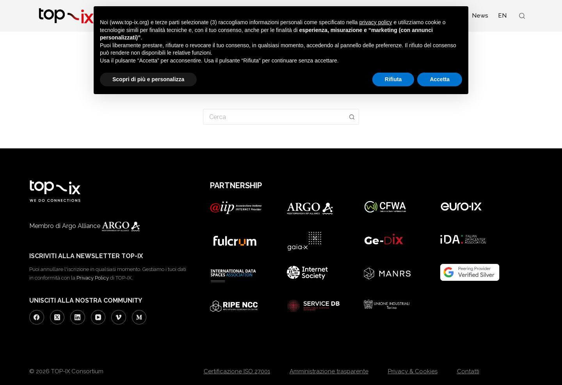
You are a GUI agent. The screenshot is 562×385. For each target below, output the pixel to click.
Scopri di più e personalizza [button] (148, 79)
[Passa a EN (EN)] (502, 15)
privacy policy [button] (375, 22)
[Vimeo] (118, 317)
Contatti (468, 371)
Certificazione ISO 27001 (237, 371)
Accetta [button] (440, 79)
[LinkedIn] (77, 317)
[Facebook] (36, 317)
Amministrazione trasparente (329, 371)
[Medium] (139, 317)
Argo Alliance (111, 226)
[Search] (522, 16)
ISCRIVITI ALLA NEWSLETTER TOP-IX (86, 256)
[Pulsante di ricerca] (352, 117)
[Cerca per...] (274, 117)
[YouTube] (98, 317)
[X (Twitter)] (57, 317)
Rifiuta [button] (393, 79)
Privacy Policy (92, 278)
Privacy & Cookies (413, 371)
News (480, 15)
